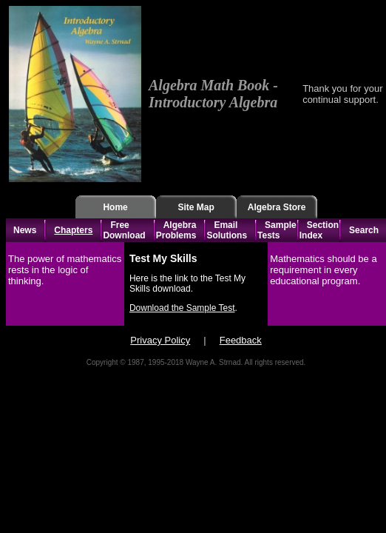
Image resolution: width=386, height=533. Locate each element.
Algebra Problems (176, 230)
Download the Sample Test (182, 308)
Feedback (241, 340)
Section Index (319, 230)
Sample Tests (277, 230)
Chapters (73, 230)
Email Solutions (226, 230)
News (24, 230)
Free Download (124, 230)
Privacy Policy (160, 340)
